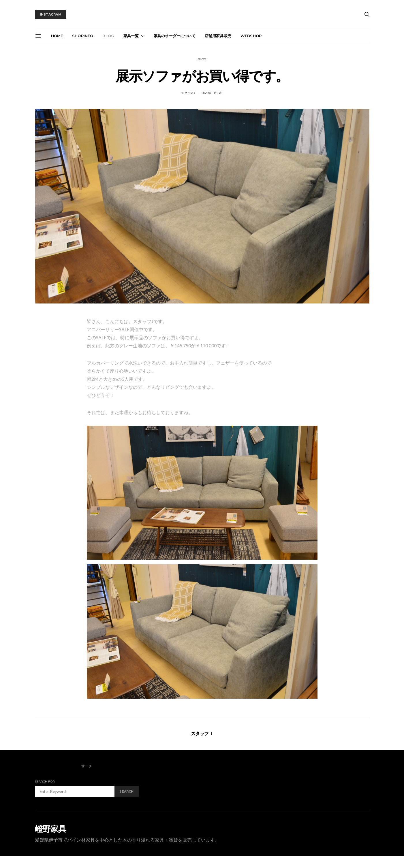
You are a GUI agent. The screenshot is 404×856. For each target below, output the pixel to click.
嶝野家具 (50, 829)
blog (108, 35)
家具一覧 (131, 35)
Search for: (45, 781)
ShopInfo (82, 35)
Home (57, 35)
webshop (251, 35)
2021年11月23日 (212, 93)
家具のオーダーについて (175, 35)
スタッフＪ (188, 93)
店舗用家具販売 (218, 35)
